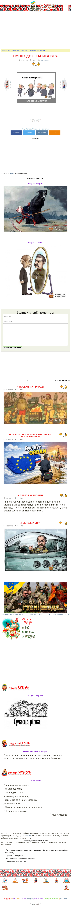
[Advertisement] (36, 30)
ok (54, 133)
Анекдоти (5, 50)
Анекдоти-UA (45, 60)
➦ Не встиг (35, 784)
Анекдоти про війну (36, 618)
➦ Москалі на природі (30, 390)
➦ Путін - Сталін (35, 243)
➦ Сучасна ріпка (35, 699)
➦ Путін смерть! (35, 184)
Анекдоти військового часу (12, 618)
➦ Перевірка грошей (30, 499)
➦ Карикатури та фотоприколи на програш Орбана (30, 439)
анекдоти (30, 902)
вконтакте (42, 133)
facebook (16, 133)
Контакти (63, 902)
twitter (29, 133)
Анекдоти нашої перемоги (59, 618)
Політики (24, 50)
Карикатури (15, 50)
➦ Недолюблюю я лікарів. (35, 755)
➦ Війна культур (30, 526)
